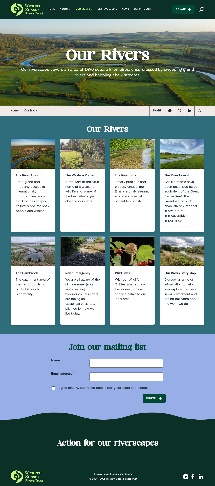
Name (56, 360)
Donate (183, 9)
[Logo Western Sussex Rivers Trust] (27, 9)
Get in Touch (142, 9)
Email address (62, 374)
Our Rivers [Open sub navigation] (84, 9)
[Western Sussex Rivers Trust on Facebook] (193, 476)
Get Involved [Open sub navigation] (107, 9)
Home (51, 9)
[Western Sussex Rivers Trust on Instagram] (185, 476)
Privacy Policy (102, 474)
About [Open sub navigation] (65, 9)
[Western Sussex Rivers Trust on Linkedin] (201, 476)
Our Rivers (31, 110)
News (125, 9)
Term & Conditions (122, 474)
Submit (154, 398)
